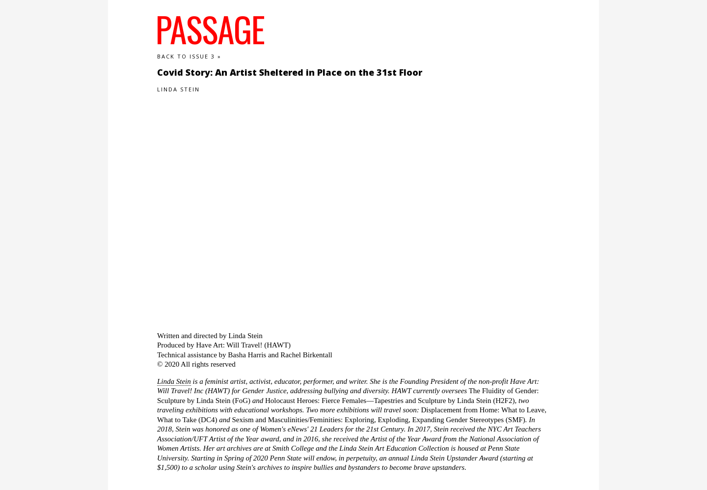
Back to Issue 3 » (189, 56)
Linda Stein (174, 381)
